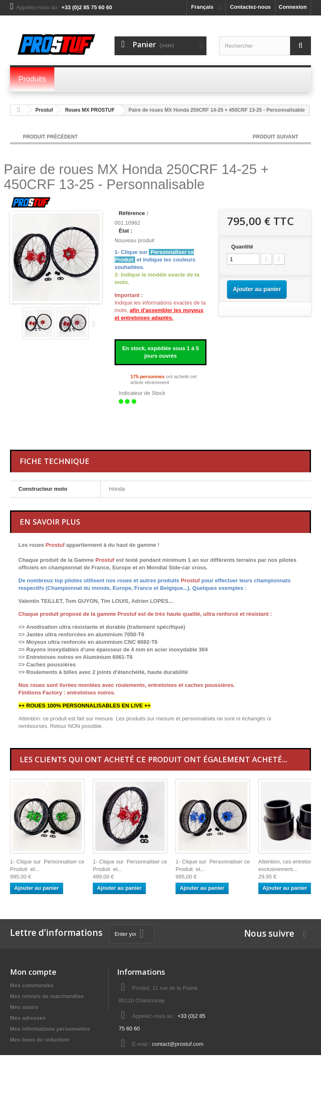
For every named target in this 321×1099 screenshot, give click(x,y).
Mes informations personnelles (50, 1029)
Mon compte (33, 972)
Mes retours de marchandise (47, 996)
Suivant (95, 323)
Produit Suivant (276, 137)
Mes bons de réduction (39, 1040)
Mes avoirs (24, 1007)
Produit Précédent (50, 137)
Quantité (242, 246)
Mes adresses (28, 1018)
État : (125, 231)
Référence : (133, 213)
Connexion (293, 7)
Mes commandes (32, 985)
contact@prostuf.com (178, 1044)
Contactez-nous (250, 7)
